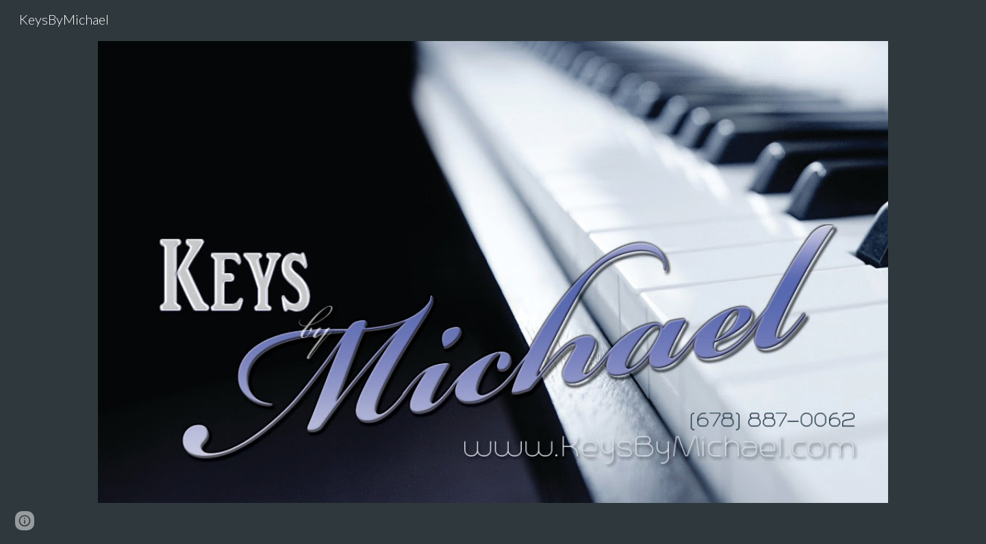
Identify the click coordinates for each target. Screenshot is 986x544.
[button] (24, 520)
